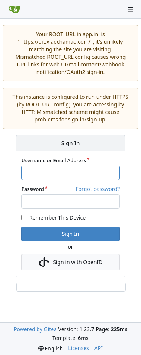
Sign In (70, 233)
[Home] (14, 9)
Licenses (78, 348)
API (98, 348)
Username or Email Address (53, 160)
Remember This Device (57, 217)
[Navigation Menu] (130, 9)
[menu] (50, 348)
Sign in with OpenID (71, 262)
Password (32, 189)
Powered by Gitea (35, 329)
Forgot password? (98, 188)
